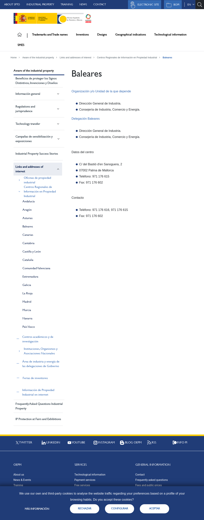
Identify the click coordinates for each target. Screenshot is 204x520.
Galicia (26, 285)
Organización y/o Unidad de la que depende (101, 91)
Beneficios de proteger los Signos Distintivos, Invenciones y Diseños (36, 81)
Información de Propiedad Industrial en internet (38, 392)
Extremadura (30, 276)
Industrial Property (40, 4)
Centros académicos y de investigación (37, 339)
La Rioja (27, 293)
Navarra (27, 318)
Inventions (82, 34)
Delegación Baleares (85, 118)
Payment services (84, 479)
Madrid (26, 301)
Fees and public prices (148, 485)
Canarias (27, 235)
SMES (21, 45)
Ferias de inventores (35, 378)
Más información (37, 508)
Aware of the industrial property (38, 57)
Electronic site (143, 4)
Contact (99, 4)
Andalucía (28, 201)
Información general (27, 94)
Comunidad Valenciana (36, 268)
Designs (102, 34)
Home (14, 57)
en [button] (190, 4)
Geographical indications (130, 34)
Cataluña (27, 260)
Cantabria (28, 243)
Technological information (170, 34)
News (83, 4)
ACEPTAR (154, 508)
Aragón (27, 209)
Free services (82, 485)
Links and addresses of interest (75, 57)
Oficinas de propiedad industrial (37, 180)
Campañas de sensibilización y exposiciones (34, 139)
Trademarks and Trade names (50, 34)
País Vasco (28, 326)
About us (19, 474)
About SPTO (12, 4)
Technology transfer (27, 124)
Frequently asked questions (151, 479)
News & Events (22, 479)
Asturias (27, 218)
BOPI (171, 4)
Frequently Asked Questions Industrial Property (39, 406)
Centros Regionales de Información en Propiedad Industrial (127, 57)
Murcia (26, 310)
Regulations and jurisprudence (25, 109)
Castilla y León (31, 251)
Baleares (167, 57)
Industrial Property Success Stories (36, 153)
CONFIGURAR (119, 508)
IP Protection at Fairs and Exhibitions (38, 419)
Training (67, 4)
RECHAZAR (84, 508)
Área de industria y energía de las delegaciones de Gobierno (40, 364)
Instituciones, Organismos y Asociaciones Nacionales (41, 351)
